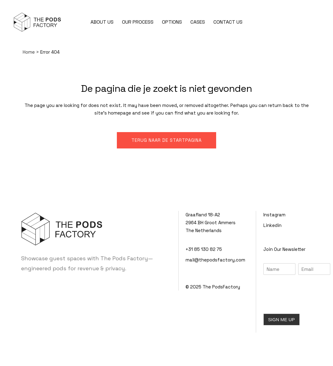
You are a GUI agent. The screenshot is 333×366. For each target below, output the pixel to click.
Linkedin (272, 225)
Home (29, 52)
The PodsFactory (221, 287)
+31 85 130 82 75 (204, 249)
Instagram (274, 215)
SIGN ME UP (281, 319)
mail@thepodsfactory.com (215, 260)
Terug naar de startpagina (166, 140)
